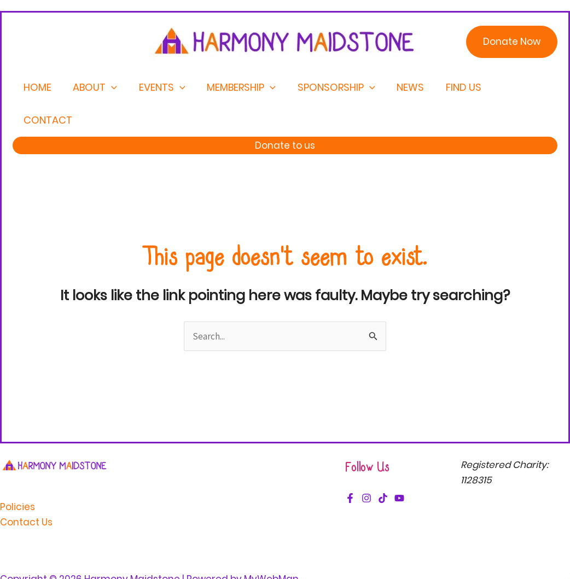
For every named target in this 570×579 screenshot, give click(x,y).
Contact (517, 87)
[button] (511, 42)
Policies (17, 474)
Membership (240, 87)
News (404, 87)
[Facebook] (350, 465)
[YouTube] (399, 465)
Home (42, 87)
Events (162, 87)
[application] (114, 87)
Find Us (456, 87)
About (97, 87)
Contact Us (26, 489)
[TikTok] (383, 465)
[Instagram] (366, 465)
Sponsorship (332, 87)
